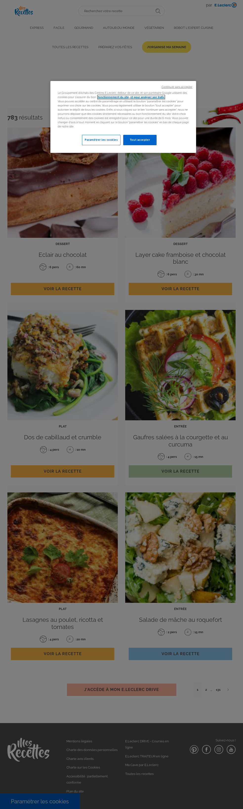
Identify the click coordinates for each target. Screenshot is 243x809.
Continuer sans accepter (177, 86)
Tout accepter (140, 140)
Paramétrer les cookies (101, 140)
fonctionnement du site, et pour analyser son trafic (131, 97)
